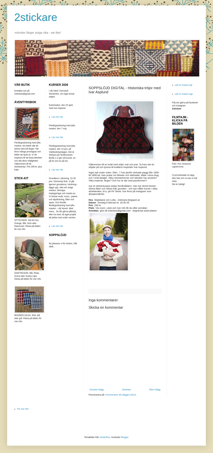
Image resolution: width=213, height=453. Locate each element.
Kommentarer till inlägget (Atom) (120, 395)
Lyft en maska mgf (183, 85)
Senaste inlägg (96, 389)
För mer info (23, 409)
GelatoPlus (105, 437)
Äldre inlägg (154, 389)
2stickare (35, 17)
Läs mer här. (58, 117)
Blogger (124, 437)
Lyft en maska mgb (184, 94)
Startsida (126, 389)
